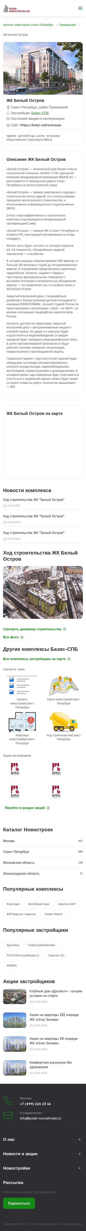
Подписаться (19, 1203)
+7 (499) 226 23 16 (35, 1104)
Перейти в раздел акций (27, 808)
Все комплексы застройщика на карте (36, 659)
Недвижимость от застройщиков (60, 1224)
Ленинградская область (21, 873)
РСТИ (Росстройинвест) (23, 955)
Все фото (13, 637)
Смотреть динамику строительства (34, 629)
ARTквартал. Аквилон (21, 914)
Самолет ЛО (56, 955)
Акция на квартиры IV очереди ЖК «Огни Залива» (54, 1041)
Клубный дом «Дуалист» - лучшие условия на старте (56, 993)
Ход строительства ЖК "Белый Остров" (33, 500)
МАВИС (12, 965)
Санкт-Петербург (16, 852)
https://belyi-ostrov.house (40, 125)
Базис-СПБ (40, 113)
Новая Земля (53, 914)
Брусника (13, 945)
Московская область (19, 863)
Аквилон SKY (67, 904)
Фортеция (13, 904)
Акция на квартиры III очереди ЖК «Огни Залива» (54, 1017)
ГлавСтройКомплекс (41, 945)
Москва (8, 841)
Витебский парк (38, 904)
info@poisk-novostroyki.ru (40, 1118)
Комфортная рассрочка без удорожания (51, 1064)
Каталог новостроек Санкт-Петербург (28, 25)
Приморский (67, 25)
